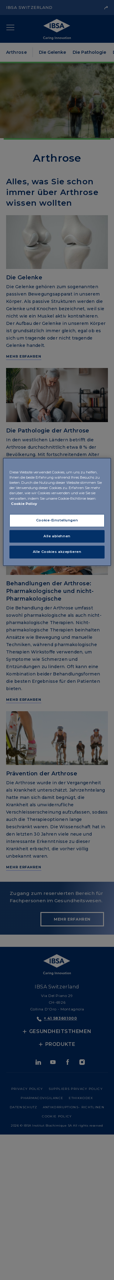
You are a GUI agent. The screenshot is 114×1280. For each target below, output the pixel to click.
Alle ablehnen (56, 536)
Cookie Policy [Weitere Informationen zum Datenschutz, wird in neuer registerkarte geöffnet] (24, 504)
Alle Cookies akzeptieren (57, 552)
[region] (57, 512)
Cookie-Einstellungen (57, 520)
